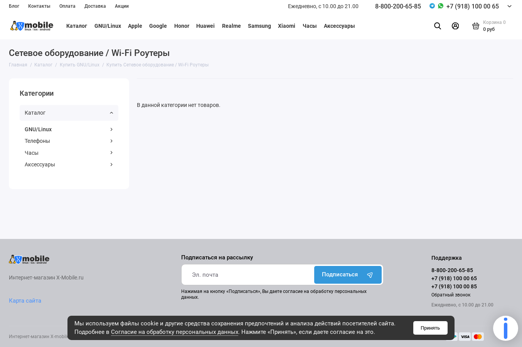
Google (158, 26)
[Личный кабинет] (455, 26)
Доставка (95, 6)
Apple (135, 26)
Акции (122, 6)
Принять (430, 328)
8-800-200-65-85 (398, 6)
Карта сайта (25, 300)
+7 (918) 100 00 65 (472, 6)
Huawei (205, 26)
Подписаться (348, 274)
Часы (310, 26)
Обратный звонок (450, 295)
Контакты (39, 6)
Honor (181, 26)
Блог (14, 6)
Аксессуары (339, 26)
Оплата (67, 6)
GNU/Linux (107, 26)
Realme (231, 26)
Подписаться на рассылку (217, 258)
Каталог (76, 26)
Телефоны (69, 141)
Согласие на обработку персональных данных (174, 331)
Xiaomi (286, 26)
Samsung (259, 26)
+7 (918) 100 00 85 (454, 286)
